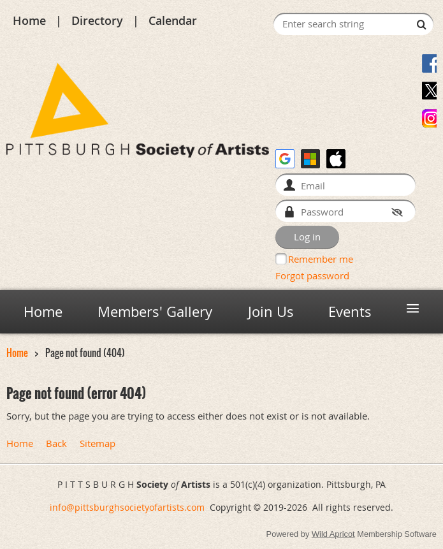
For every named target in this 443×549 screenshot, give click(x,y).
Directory (97, 20)
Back (56, 443)
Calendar (173, 20)
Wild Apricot (333, 534)
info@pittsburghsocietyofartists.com (127, 507)
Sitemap (97, 443)
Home (29, 20)
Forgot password (312, 275)
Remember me (320, 259)
